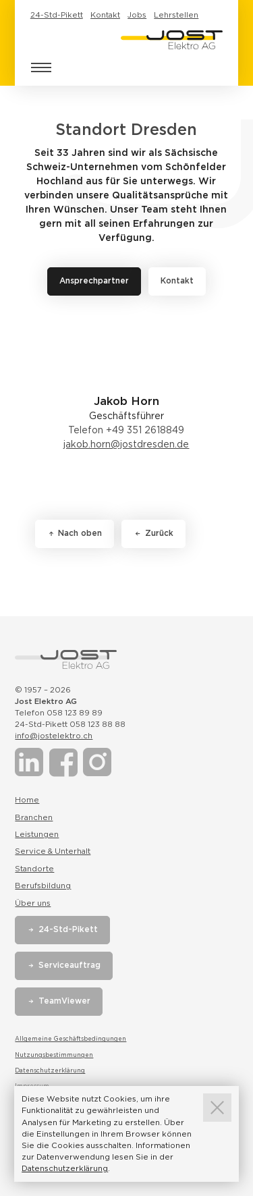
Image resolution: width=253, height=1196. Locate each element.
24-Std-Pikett (56, 15)
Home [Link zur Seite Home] (27, 800)
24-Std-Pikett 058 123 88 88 (70, 724)
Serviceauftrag (69, 965)
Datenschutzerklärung (50, 1070)
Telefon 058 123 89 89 (59, 712)
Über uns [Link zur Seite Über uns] (33, 903)
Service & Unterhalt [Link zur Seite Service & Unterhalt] (52, 851)
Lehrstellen (176, 15)
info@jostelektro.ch (53, 735)
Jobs (137, 15)
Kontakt (105, 15)
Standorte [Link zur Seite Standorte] (34, 868)
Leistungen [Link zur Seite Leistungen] (37, 834)
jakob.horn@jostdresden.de (126, 444)
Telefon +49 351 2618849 (126, 430)
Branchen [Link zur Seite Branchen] (34, 817)
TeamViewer (64, 1001)
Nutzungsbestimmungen (54, 1055)
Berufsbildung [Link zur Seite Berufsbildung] (43, 885)
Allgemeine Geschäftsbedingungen (70, 1038)
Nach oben (80, 533)
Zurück (159, 533)
